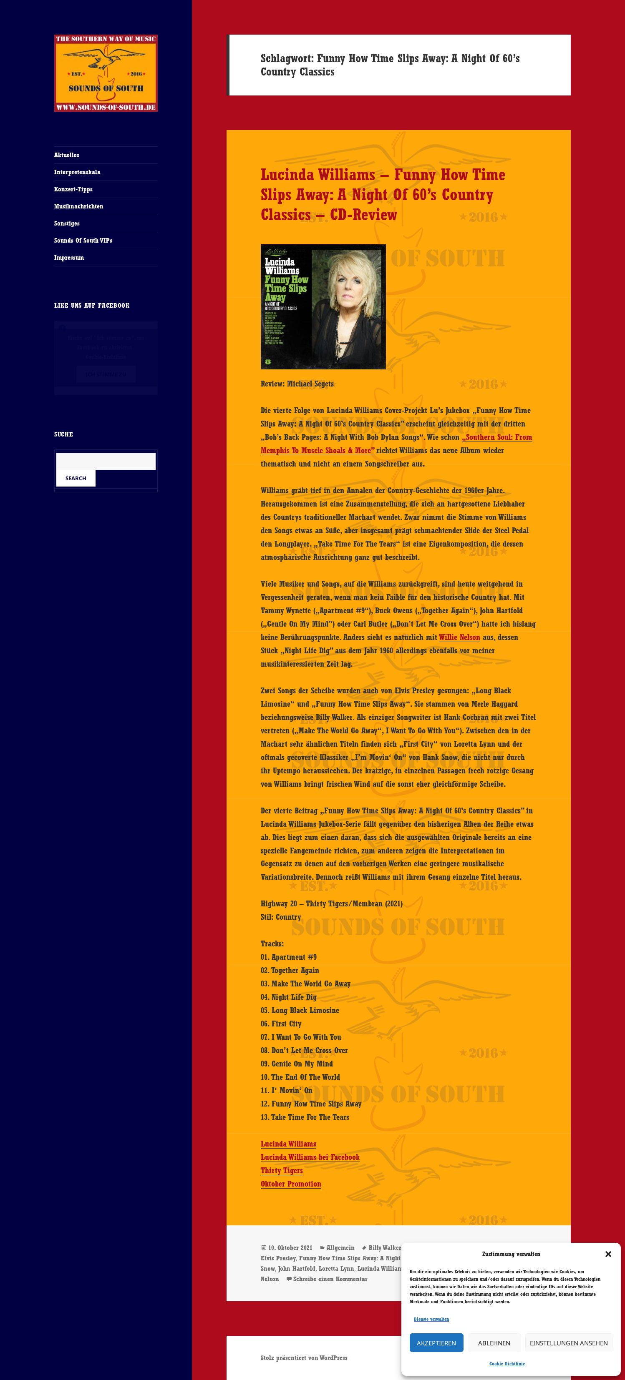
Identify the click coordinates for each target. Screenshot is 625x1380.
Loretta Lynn (336, 1268)
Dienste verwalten (431, 1319)
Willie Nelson (459, 637)
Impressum (69, 257)
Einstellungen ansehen (569, 1343)
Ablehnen (494, 1343)
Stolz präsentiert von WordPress (304, 1358)
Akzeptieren (436, 1343)
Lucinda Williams (288, 1143)
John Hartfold (296, 1268)
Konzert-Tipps (73, 189)
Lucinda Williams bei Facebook (310, 1157)
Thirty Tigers (282, 1170)
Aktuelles (66, 155)
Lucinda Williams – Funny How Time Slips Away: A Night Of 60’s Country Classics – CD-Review (383, 194)
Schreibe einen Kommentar (330, 1279)
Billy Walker (385, 1248)
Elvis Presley (278, 1258)
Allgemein (341, 1248)
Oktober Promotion (291, 1183)
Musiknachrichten (78, 206)
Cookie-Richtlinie (507, 1364)
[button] (608, 1254)
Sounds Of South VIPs (83, 240)
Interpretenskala (77, 172)
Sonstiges (67, 223)
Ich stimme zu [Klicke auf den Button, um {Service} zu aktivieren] (106, 374)
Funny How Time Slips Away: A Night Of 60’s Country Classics (383, 1258)
